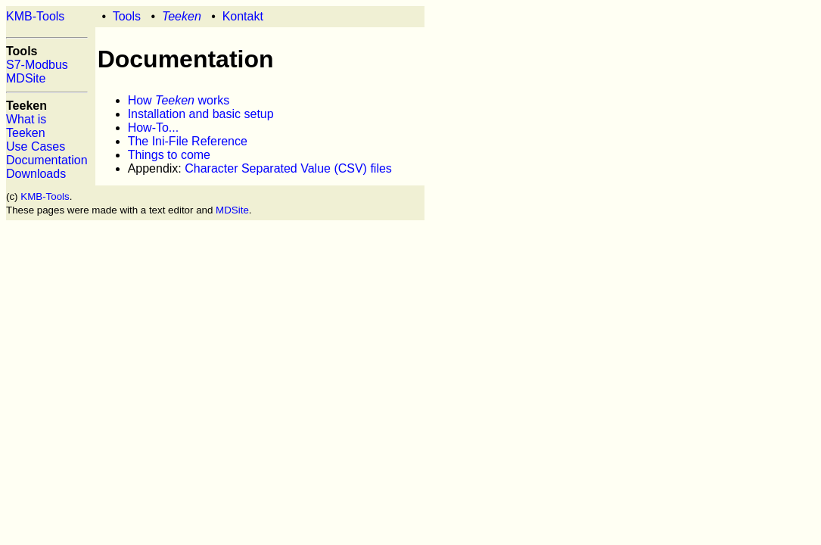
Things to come (169, 154)
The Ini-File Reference (187, 141)
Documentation (47, 160)
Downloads (36, 173)
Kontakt (242, 16)
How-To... (153, 127)
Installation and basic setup (201, 113)
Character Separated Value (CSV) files (288, 168)
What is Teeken (26, 126)
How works (179, 100)
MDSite (25, 78)
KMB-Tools (35, 16)
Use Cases (35, 146)
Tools (127, 16)
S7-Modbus (37, 64)
